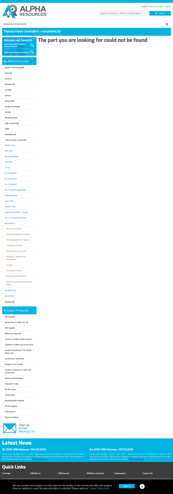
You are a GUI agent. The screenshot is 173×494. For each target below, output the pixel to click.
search (160, 13)
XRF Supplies (10, 317)
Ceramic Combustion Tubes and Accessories (18, 371)
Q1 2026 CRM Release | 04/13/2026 (24, 449)
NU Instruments (11, 118)
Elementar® (10, 84)
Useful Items (10, 395)
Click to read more (39, 459)
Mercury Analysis (11, 417)
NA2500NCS (10, 296)
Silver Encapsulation (14, 228)
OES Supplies (10, 328)
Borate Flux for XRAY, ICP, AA (16, 322)
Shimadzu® (9, 302)
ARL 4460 (8, 162)
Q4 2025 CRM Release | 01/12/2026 (111, 449)
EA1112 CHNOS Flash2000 (15, 190)
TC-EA (7, 167)
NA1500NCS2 (51, 31)
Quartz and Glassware (14, 378)
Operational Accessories (16, 251)
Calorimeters (10, 411)
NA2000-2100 (10, 290)
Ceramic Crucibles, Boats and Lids (18, 339)
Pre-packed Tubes (13, 270)
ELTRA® (8, 90)
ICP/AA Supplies (11, 406)
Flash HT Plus (10, 206)
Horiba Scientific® (12, 106)
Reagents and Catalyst (14, 364)
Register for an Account (152, 6)
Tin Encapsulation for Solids (17, 240)
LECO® (8, 112)
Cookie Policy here (99, 488)
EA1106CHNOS (11, 173)
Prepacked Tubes (12, 384)
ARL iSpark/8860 (11, 156)
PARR (7, 129)
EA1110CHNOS (11, 184)
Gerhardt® (9, 101)
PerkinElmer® (10, 134)
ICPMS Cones (10, 145)
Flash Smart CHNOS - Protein (16, 212)
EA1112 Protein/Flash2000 (15, 218)
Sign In (168, 6)
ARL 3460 (8, 151)
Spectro (8, 95)
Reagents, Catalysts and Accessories (15, 258)
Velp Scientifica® (12, 123)
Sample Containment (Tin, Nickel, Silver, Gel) (18, 351)
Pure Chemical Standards (16, 276)
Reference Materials (13, 333)
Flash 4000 (9, 201)
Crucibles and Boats (14, 245)
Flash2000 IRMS (11, 195)
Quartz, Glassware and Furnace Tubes (19, 283)
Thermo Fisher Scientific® (21, 31)
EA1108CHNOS (11, 179)
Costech (8, 78)
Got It (127, 486)
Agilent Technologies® (14, 67)
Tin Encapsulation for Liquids (18, 234)
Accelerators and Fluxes (14, 358)
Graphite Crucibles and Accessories (19, 344)
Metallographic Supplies (14, 400)
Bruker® (8, 73)
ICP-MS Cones (10, 389)
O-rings (9, 265)
